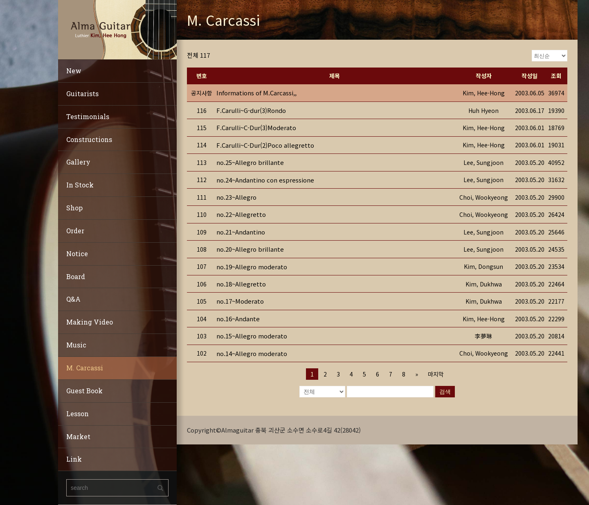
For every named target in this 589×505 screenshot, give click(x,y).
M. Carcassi (84, 367)
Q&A (73, 299)
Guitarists (82, 93)
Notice (77, 253)
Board (75, 276)
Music (76, 344)
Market (78, 436)
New (73, 70)
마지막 (436, 374)
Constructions (89, 139)
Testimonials (87, 116)
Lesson (77, 413)
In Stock (80, 184)
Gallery (78, 162)
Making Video (89, 322)
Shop (74, 207)
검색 (445, 391)
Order (75, 230)
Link (74, 459)
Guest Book (84, 390)
